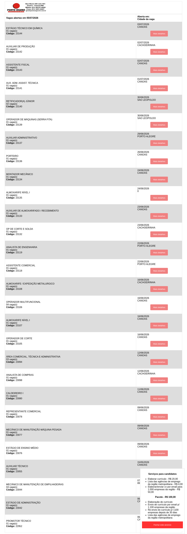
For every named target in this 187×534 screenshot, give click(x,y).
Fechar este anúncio (162, 525)
